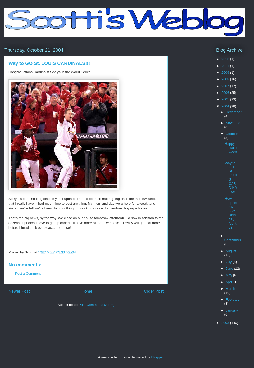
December (234, 112)
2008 (225, 79)
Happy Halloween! (231, 150)
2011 (225, 66)
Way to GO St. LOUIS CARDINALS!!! (231, 177)
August (231, 251)
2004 (225, 106)
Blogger (157, 357)
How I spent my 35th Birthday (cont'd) (231, 212)
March (230, 289)
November (234, 123)
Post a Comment (28, 273)
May (229, 275)
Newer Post (19, 291)
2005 (225, 99)
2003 (225, 323)
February (232, 299)
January (232, 310)
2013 (225, 59)
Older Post (154, 291)
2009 (225, 73)
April (230, 282)
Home (87, 291)
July (229, 262)
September (232, 240)
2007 (225, 86)
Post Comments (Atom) (96, 305)
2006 (225, 93)
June (230, 268)
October (232, 134)
